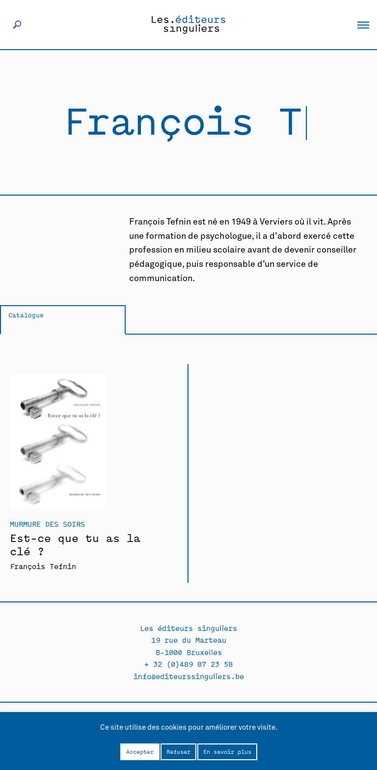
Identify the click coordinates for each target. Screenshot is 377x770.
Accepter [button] (140, 751)
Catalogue (26, 314)
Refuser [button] (178, 751)
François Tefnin (43, 565)
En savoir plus (227, 751)
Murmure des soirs (47, 523)
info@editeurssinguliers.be (189, 676)
